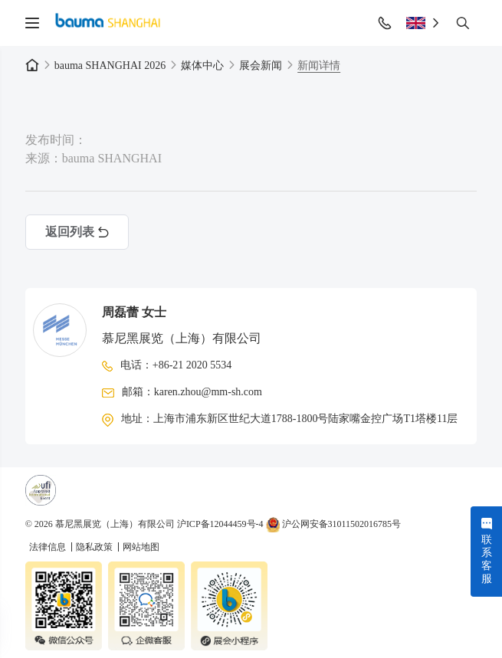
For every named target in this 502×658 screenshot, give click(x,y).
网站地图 (141, 547)
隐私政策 (95, 547)
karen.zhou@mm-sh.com (208, 392)
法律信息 (48, 547)
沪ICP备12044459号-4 (220, 524)
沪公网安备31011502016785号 (334, 524)
